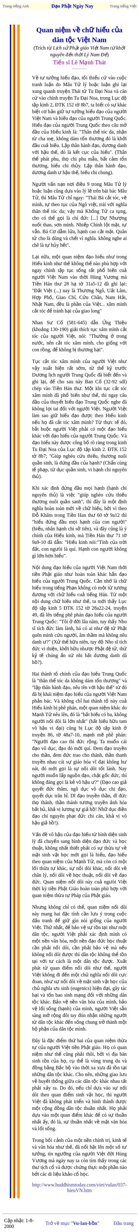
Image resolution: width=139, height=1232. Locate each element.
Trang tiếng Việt (123, 6)
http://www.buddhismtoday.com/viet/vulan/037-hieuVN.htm (79, 1187)
